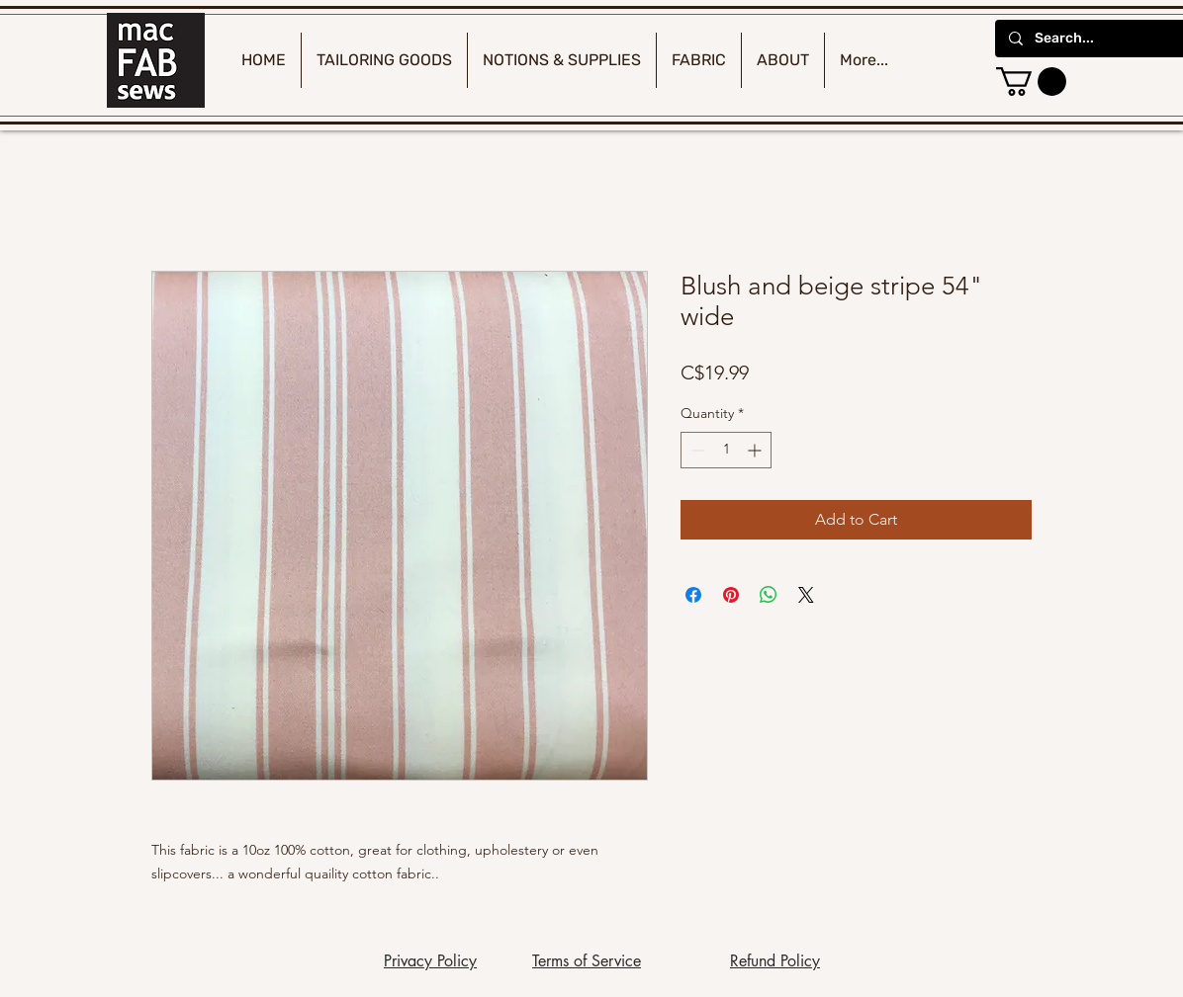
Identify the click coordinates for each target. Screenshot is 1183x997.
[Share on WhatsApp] (768, 595)
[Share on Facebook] (693, 595)
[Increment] (756, 450)
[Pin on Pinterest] (731, 595)
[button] (1031, 81)
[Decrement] (695, 450)
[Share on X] (806, 595)
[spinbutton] (726, 450)
